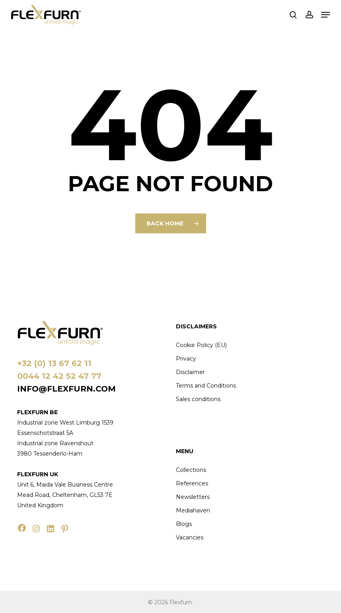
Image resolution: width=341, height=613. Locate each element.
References (192, 483)
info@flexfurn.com (66, 389)
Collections (191, 469)
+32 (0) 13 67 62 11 (54, 363)
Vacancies (189, 537)
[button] (325, 15)
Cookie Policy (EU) (201, 345)
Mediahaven (193, 510)
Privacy (186, 358)
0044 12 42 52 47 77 (59, 376)
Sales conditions (198, 399)
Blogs (184, 524)
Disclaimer (190, 372)
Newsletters (193, 496)
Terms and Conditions (206, 385)
